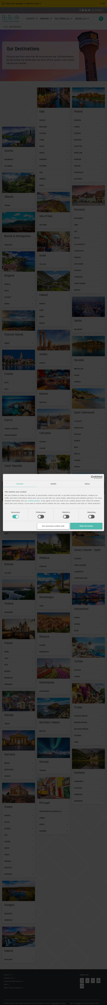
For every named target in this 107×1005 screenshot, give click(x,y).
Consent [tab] (19, 484)
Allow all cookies (86, 526)
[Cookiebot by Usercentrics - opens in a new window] (92, 477)
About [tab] (87, 484)
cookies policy (34, 501)
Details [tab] (53, 484)
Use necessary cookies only (53, 526)
